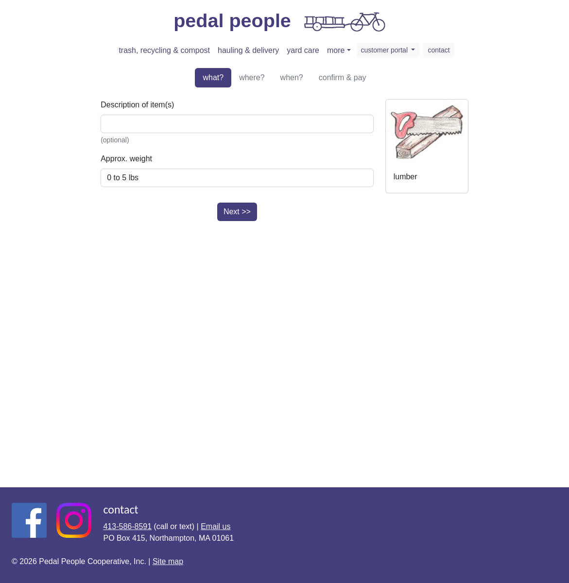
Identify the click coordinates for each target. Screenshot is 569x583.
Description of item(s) (137, 105)
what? (213, 77)
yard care (303, 50)
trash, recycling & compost (164, 50)
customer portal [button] (385, 50)
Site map (168, 561)
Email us (215, 526)
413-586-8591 (127, 526)
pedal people (280, 22)
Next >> (237, 211)
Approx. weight (126, 158)
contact (438, 50)
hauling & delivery (248, 50)
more (336, 50)
